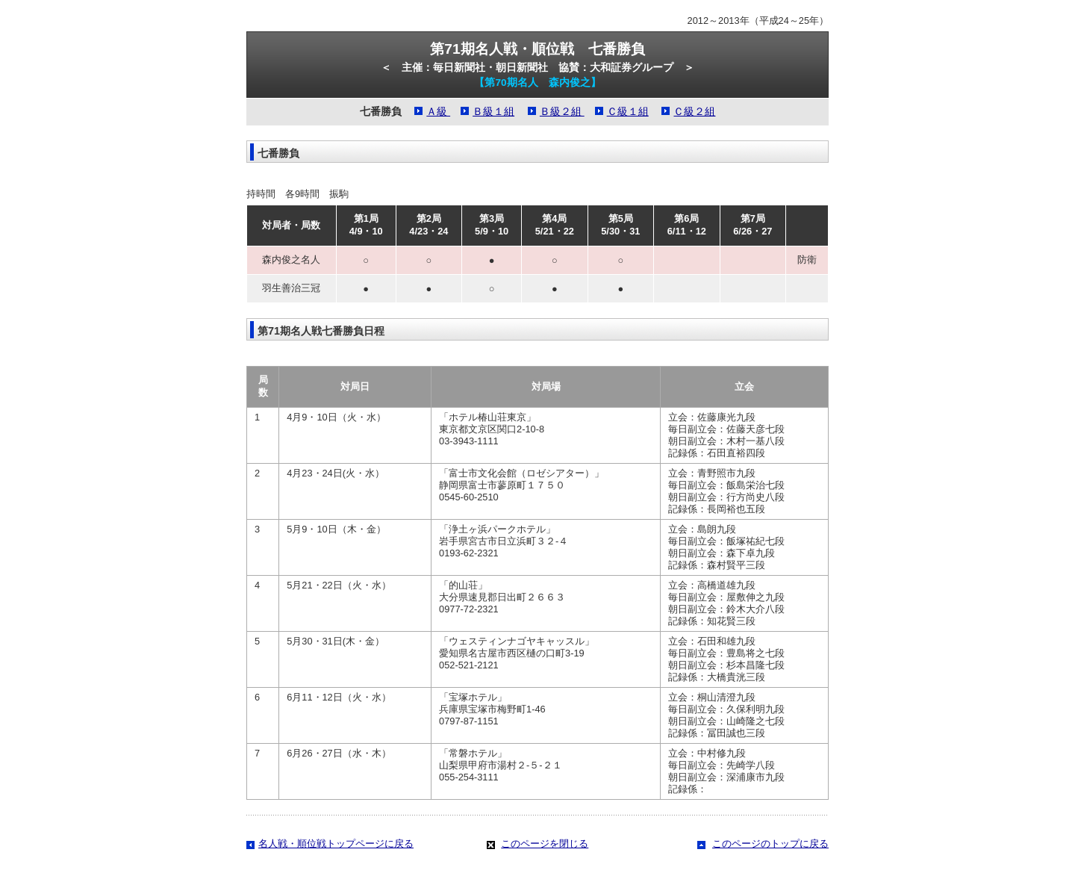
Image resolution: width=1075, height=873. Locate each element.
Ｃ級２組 (694, 111)
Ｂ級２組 (562, 111)
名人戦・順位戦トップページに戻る (336, 843)
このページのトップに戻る (770, 843)
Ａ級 (438, 111)
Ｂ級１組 (493, 111)
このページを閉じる (544, 843)
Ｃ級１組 (628, 111)
